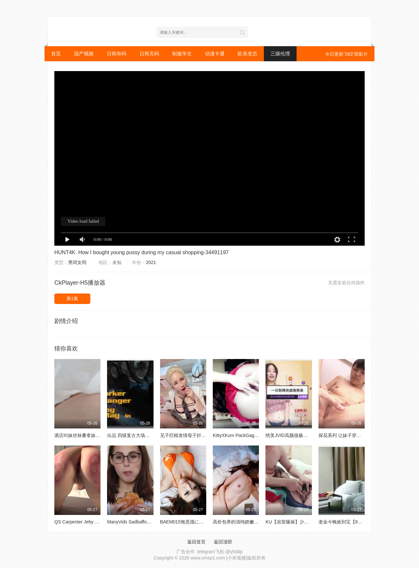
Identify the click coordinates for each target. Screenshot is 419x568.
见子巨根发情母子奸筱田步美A (191, 435)
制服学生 (182, 53)
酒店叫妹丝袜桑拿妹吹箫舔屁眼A (87, 435)
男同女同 (77, 262)
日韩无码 (149, 53)
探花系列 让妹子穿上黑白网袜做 (351, 435)
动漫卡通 (215, 53)
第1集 (72, 298)
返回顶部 (223, 541)
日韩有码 (116, 53)
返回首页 (196, 541)
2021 (151, 262)
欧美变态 (247, 53)
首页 (56, 53)
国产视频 (84, 53)
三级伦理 (280, 53)
